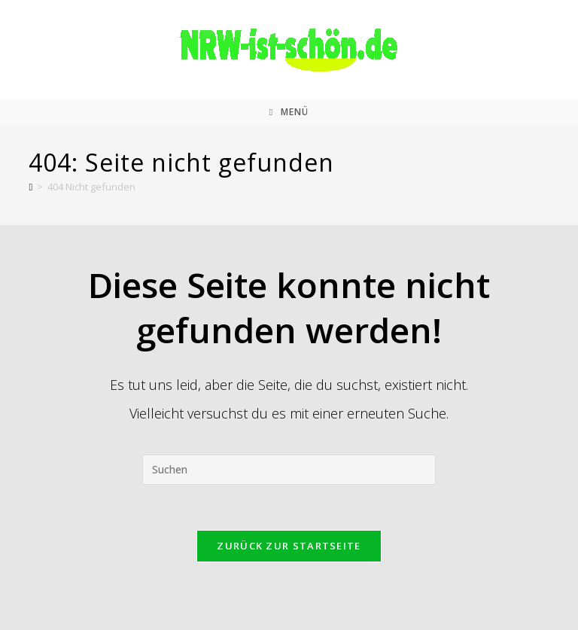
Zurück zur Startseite (288, 545)
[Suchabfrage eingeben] (289, 470)
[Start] (30, 186)
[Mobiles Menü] (289, 112)
